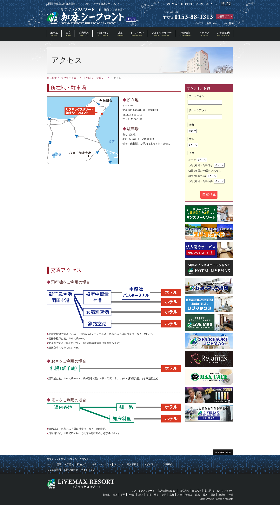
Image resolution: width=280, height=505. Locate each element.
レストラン (137, 34)
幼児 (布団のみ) (204, 170)
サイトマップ (88, 469)
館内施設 (84, 34)
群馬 (123, 494)
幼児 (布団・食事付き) (206, 165)
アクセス (204, 34)
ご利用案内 (223, 34)
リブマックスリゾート (143, 490)
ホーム (54, 34)
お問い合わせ (214, 23)
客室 (68, 34)
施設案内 (69, 464)
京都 (172, 494)
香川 (205, 494)
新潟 (140, 494)
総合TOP (199, 23)
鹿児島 (221, 494)
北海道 (106, 494)
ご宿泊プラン (224, 16)
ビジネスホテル (225, 490)
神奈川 (131, 494)
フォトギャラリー (161, 34)
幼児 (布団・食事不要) (206, 181)
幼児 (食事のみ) (202, 176)
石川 (148, 494)
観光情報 (185, 34)
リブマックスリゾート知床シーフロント (83, 77)
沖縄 (231, 494)
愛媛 (213, 494)
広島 (197, 494)
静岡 (164, 494)
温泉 (120, 34)
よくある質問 (54, 469)
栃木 (115, 494)
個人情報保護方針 (167, 490)
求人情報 (209, 490)
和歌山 (188, 494)
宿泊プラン (103, 34)
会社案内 (228, 23)
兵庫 (179, 494)
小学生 (197, 159)
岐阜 (156, 494)
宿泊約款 (184, 490)
